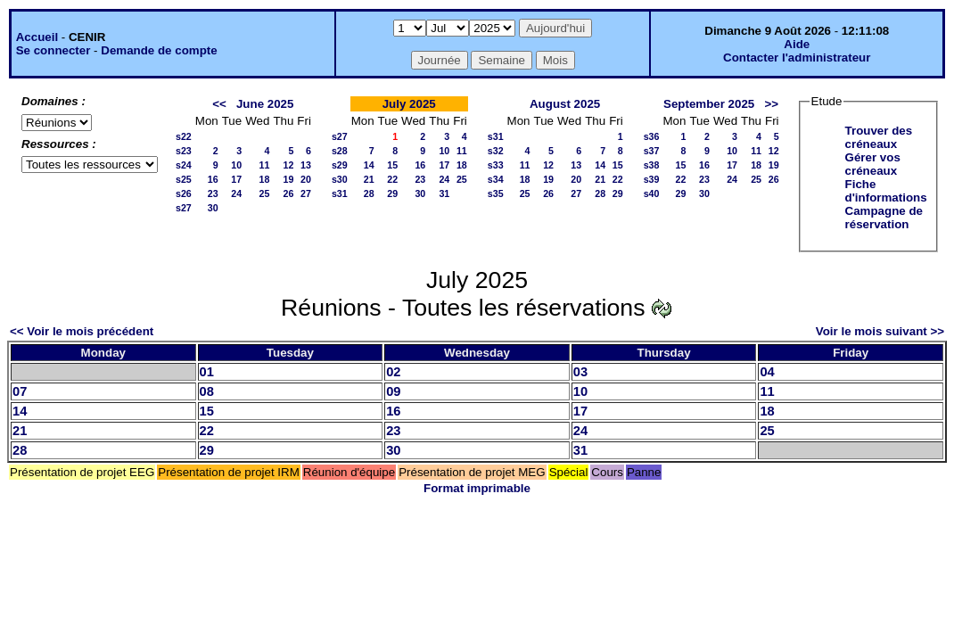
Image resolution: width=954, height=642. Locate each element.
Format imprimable (477, 488)
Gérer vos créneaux (873, 164)
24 (236, 193)
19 (288, 179)
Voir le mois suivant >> (880, 331)
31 (444, 193)
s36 (652, 136)
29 (392, 193)
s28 (340, 150)
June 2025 (264, 104)
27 (305, 193)
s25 (184, 179)
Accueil (37, 37)
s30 (340, 179)
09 (393, 391)
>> (771, 104)
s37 (652, 150)
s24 (184, 165)
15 (392, 165)
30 (213, 207)
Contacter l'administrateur (796, 57)
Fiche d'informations (886, 190)
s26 (184, 193)
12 (288, 165)
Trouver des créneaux (879, 137)
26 (288, 193)
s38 (652, 165)
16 (213, 179)
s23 (184, 150)
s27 (184, 207)
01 (207, 372)
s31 (340, 193)
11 (264, 165)
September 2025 (708, 104)
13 (305, 165)
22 (392, 179)
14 (369, 165)
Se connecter (53, 50)
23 (213, 193)
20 (305, 179)
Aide (797, 44)
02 (393, 372)
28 (369, 193)
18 (264, 179)
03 (580, 372)
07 (19, 391)
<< (219, 104)
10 (236, 165)
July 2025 (409, 104)
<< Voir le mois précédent (81, 331)
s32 (496, 150)
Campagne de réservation (884, 217)
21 (369, 179)
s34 (496, 179)
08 (207, 391)
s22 (184, 136)
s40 (652, 193)
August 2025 (565, 104)
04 (767, 372)
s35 (496, 193)
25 (264, 193)
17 (236, 179)
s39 (652, 179)
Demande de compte (159, 50)
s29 (340, 165)
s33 (496, 165)
